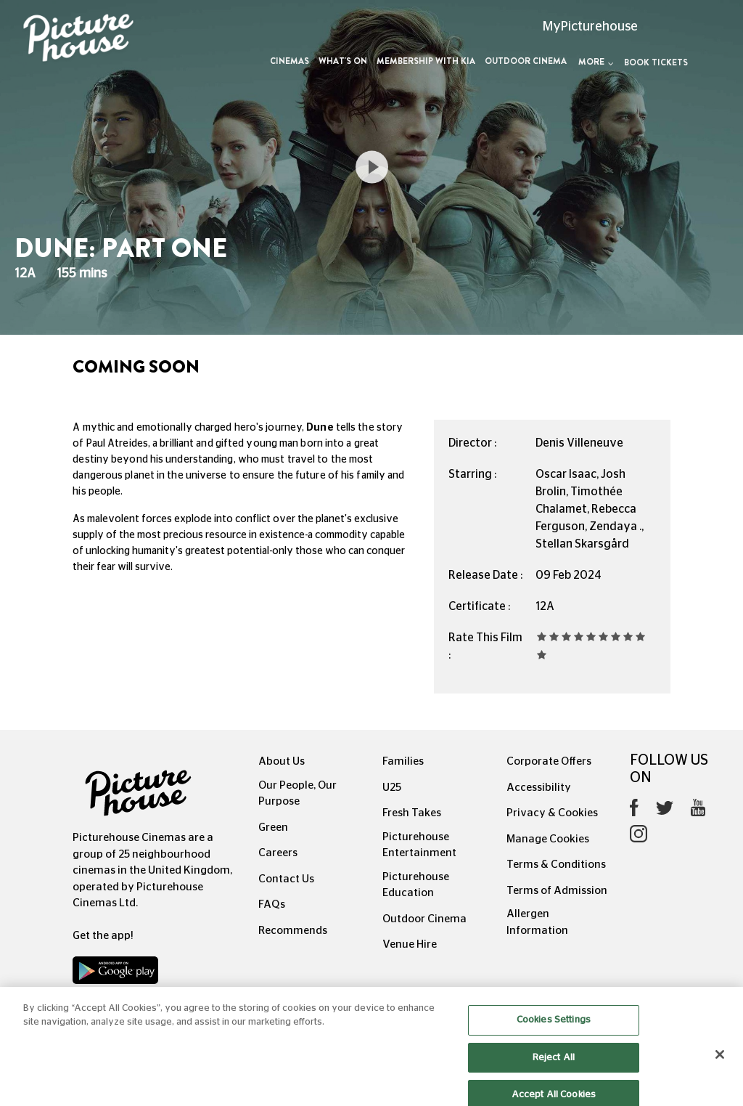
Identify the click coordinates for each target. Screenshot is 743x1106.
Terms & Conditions (556, 864)
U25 (391, 787)
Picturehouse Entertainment (419, 845)
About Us (281, 761)
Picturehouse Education (415, 885)
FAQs (271, 904)
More (596, 61)
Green (273, 827)
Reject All (554, 1068)
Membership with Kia (426, 61)
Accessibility (538, 787)
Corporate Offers (548, 761)
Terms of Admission (556, 890)
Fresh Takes (411, 813)
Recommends (292, 930)
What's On (343, 61)
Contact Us (286, 879)
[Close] (720, 1065)
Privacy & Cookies (552, 813)
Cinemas (289, 61)
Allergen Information (537, 922)
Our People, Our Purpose (297, 794)
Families (403, 761)
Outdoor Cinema (526, 61)
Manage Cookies (547, 839)
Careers (277, 852)
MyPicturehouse (590, 26)
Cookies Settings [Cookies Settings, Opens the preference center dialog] (554, 1031)
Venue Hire (409, 944)
